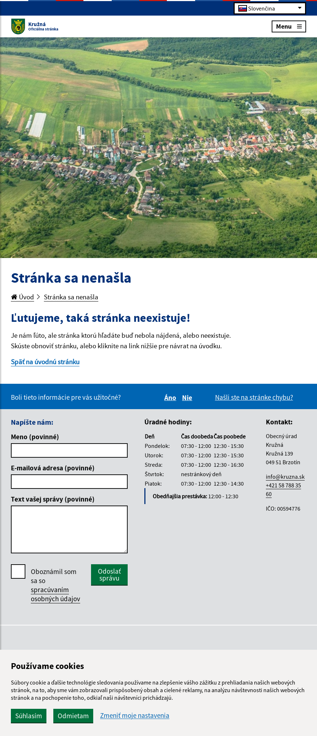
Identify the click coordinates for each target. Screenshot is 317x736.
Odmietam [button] (73, 715)
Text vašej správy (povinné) (53, 499)
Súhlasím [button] (28, 715)
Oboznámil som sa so (55, 585)
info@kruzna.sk (285, 476)
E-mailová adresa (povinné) (53, 467)
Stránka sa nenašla (71, 296)
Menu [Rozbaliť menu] (289, 26)
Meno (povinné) (35, 436)
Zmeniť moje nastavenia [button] (134, 715)
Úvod (22, 296)
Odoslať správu (109, 574)
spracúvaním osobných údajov (55, 594)
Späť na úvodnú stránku (45, 361)
